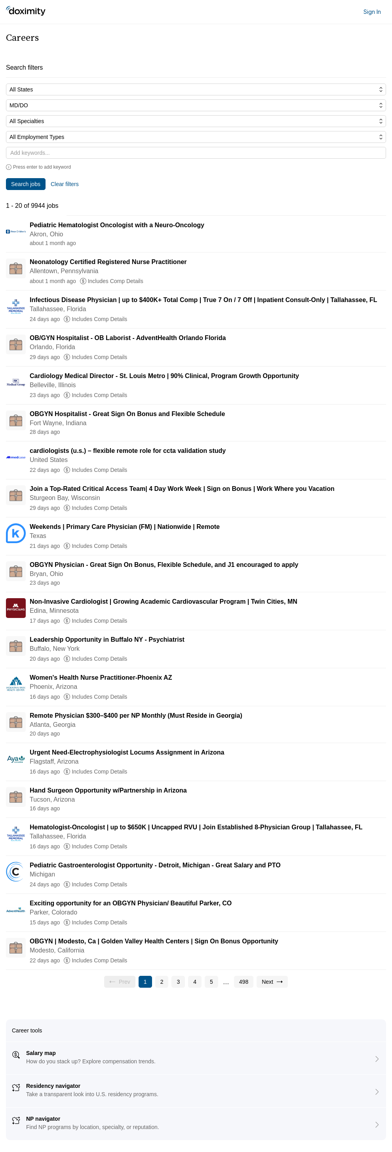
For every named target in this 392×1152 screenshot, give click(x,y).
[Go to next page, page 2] (272, 982)
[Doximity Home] (26, 12)
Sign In (372, 11)
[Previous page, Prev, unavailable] (119, 982)
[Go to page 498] (243, 982)
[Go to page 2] (162, 982)
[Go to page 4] (195, 982)
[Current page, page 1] (145, 982)
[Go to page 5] (211, 982)
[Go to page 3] (178, 982)
